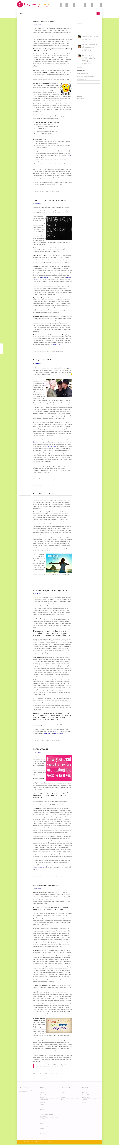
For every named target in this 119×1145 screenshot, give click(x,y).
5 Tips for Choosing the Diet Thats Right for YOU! (51, 590)
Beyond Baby (43, 1089)
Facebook (1, 348)
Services (70, 4)
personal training (47, 733)
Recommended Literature (45, 1111)
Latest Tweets (82, 32)
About (63, 4)
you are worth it (56, 344)
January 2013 (85, 1092)
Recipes (42, 1109)
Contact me (39, 1066)
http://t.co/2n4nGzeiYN (86, 39)
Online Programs (43, 1107)
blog (70, 155)
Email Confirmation (44, 1099)
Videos (41, 1121)
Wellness (58, 582)
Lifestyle (53, 191)
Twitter (1, 345)
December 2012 (85, 1094)
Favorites (42, 1104)
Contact (88, 4)
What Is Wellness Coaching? (43, 494)
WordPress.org (80, 100)
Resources (96, 4)
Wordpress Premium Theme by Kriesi (43, 1141)
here (37, 476)
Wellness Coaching (44, 1130)
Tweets (47, 191)
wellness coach (38, 573)
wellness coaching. (58, 733)
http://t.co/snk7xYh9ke (86, 49)
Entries (79, 96)
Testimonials (79, 4)
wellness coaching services (40, 867)
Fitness (53, 351)
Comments (80, 98)
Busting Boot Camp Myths (42, 360)
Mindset (62, 351)
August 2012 (84, 1099)
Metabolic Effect (52, 446)
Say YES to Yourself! (40, 749)
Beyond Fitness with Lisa (29, 1141)
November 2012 (85, 1097)
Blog (21, 13)
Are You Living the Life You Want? (45, 885)
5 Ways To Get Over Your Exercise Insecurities (49, 200)
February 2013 (85, 1089)
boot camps (55, 731)
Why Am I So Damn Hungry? (43, 21)
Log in (78, 94)
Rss (1, 352)
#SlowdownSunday (86, 44)
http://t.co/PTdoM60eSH (87, 61)
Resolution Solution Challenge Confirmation (46, 1115)
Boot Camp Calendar (44, 1094)
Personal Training (44, 1126)
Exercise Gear (43, 1102)
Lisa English (38, 24)
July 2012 (84, 1102)
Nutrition (58, 191)
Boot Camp (42, 1092)
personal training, (44, 277)
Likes (42, 191)
